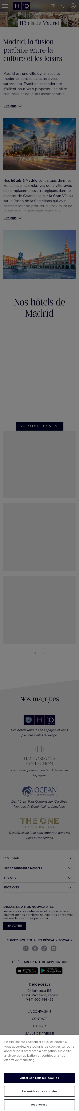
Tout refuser (39, 1104)
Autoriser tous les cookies (39, 1078)
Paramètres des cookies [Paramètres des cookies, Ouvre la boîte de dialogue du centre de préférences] (40, 1091)
